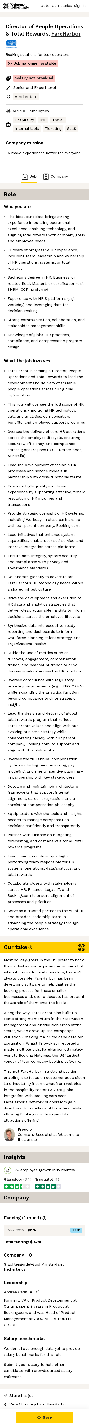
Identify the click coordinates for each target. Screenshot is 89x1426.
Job (28, 176)
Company (55, 176)
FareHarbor (65, 34)
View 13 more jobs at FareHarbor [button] (35, 1404)
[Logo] (16, 6)
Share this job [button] (19, 1395)
